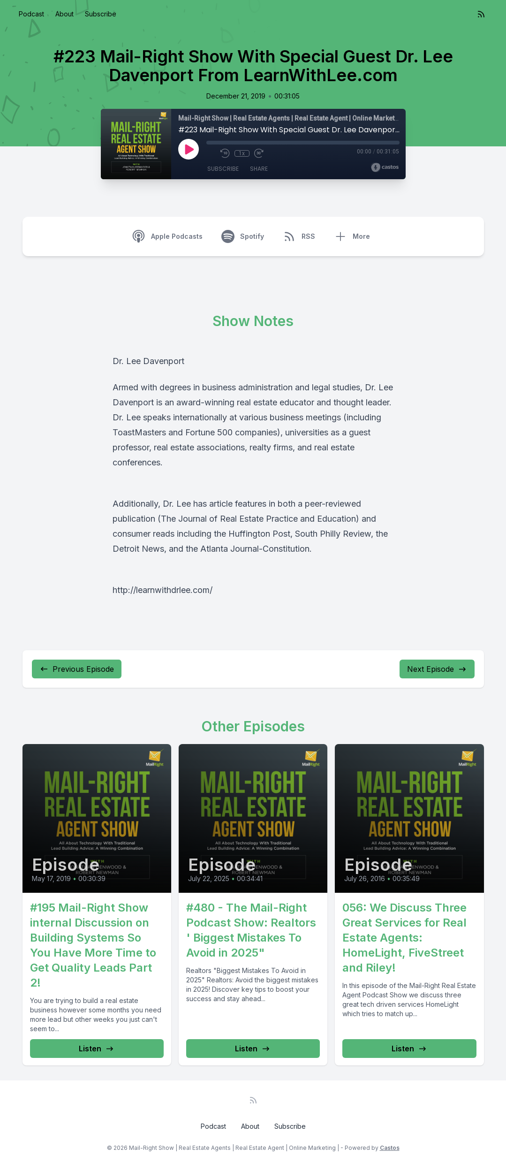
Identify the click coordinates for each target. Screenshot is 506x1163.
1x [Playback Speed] (242, 153)
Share (259, 169)
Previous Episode (76, 669)
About (64, 14)
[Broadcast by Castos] (385, 167)
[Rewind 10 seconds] (225, 153)
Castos (390, 1147)
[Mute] (211, 153)
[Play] (188, 149)
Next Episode (437, 669)
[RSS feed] (481, 14)
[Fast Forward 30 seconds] (259, 153)
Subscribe (100, 14)
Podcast (31, 14)
